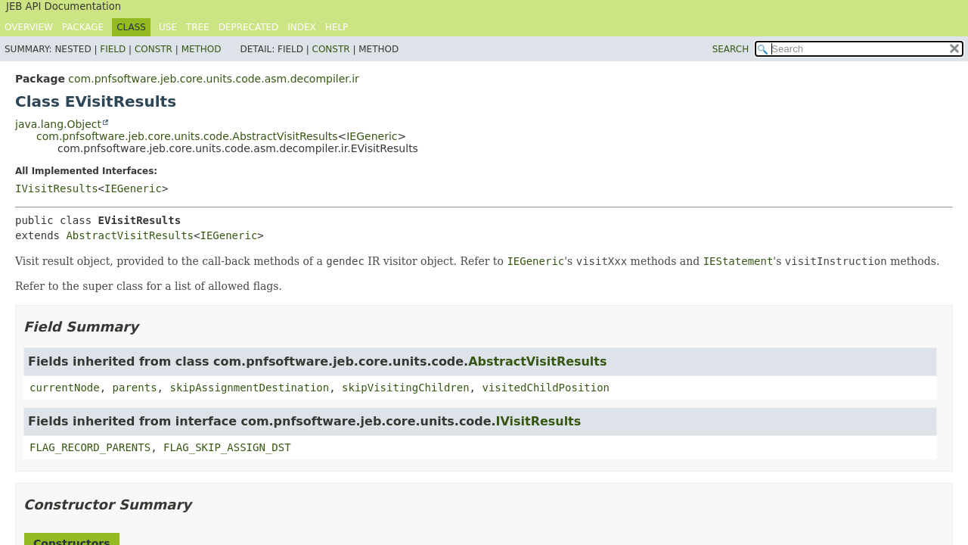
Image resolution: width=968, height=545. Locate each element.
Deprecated (249, 27)
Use (168, 27)
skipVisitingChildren (406, 388)
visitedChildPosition (546, 388)
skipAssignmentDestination (249, 388)
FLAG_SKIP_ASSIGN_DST (227, 447)
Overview (29, 27)
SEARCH (730, 49)
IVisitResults (56, 188)
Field (113, 49)
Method (202, 49)
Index (301, 27)
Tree (197, 27)
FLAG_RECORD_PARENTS (89, 447)
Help (337, 27)
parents (135, 388)
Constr (153, 49)
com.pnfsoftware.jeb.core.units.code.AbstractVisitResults (186, 136)
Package (83, 27)
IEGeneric (371, 136)
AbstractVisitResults (130, 235)
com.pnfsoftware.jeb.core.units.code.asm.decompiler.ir (213, 79)
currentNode (64, 388)
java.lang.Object (58, 124)
